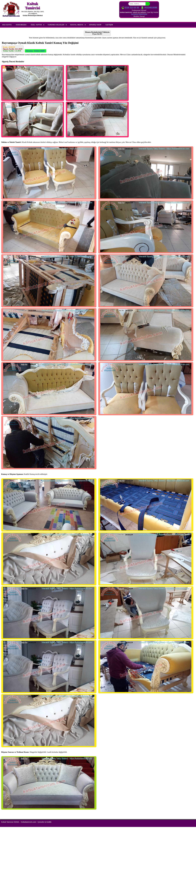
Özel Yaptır (36, 25)
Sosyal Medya (76, 25)
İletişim (109, 25)
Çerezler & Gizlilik (44, 822)
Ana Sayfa (7, 25)
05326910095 (149, 7)
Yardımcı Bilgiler (56, 25)
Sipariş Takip (95, 25)
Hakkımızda (21, 25)
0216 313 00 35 (130, 7)
